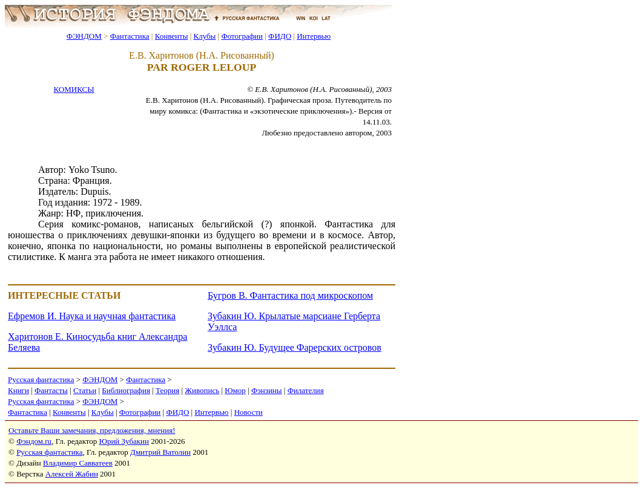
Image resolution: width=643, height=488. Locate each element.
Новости (248, 412)
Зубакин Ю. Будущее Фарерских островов (294, 347)
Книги (18, 390)
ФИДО (279, 36)
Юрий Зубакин (124, 441)
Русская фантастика (41, 379)
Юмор (235, 390)
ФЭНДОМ (84, 36)
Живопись (202, 390)
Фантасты (51, 390)
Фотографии (242, 36)
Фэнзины (266, 390)
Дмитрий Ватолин (160, 452)
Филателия (306, 390)
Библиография (126, 390)
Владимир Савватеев (78, 462)
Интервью (314, 36)
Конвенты (171, 36)
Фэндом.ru (33, 441)
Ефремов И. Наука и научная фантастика (92, 316)
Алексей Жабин (71, 473)
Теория (167, 390)
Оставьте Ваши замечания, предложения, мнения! (91, 430)
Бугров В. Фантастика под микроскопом (290, 295)
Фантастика (130, 36)
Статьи (84, 390)
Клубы (204, 36)
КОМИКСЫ (73, 89)
